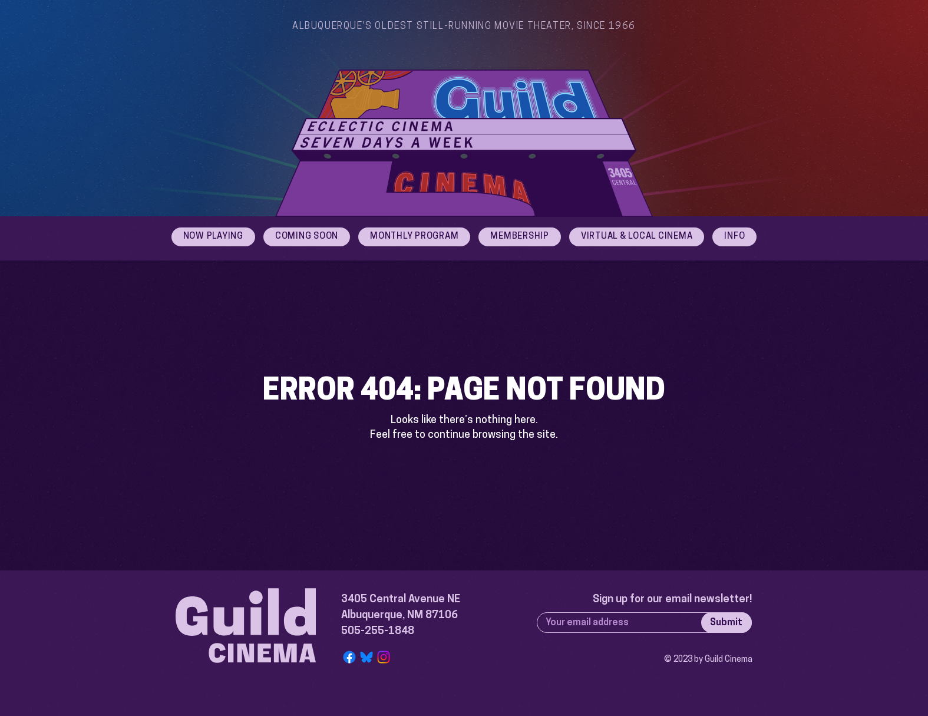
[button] (734, 236)
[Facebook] (349, 657)
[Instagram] (383, 657)
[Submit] (726, 622)
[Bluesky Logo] (366, 657)
